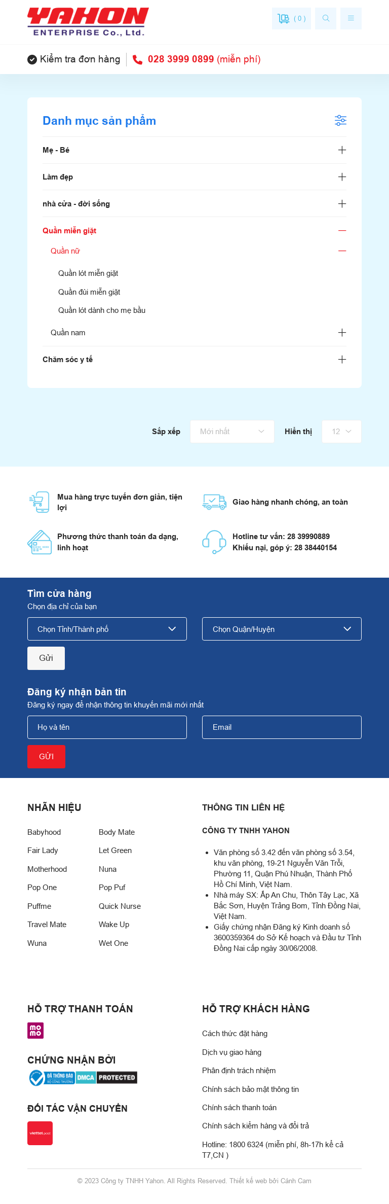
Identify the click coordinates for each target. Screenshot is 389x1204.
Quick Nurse (120, 906)
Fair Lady (42, 850)
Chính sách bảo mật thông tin (250, 1089)
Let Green (115, 850)
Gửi (46, 658)
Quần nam (68, 332)
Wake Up (114, 924)
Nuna (107, 869)
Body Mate (117, 832)
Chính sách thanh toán (239, 1107)
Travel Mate (46, 924)
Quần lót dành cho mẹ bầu (101, 310)
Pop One (42, 887)
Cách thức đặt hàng (234, 1033)
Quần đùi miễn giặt (89, 292)
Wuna (37, 943)
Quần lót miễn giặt (88, 273)
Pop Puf (112, 887)
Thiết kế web (248, 1181)
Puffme (39, 906)
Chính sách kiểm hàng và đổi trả (255, 1125)
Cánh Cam (296, 1181)
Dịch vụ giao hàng (231, 1052)
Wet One (113, 943)
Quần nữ (65, 250)
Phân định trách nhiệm (239, 1070)
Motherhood (47, 869)
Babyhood (44, 832)
